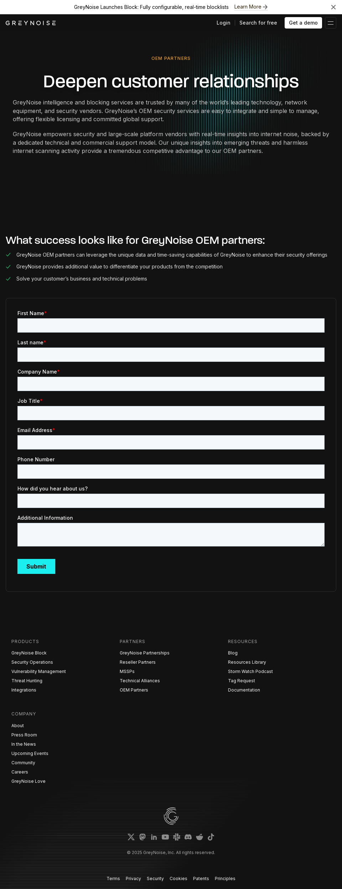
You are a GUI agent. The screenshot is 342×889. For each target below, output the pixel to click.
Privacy (133, 878)
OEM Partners (134, 690)
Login (223, 23)
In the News (23, 744)
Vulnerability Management (38, 671)
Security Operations (32, 662)
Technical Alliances (140, 680)
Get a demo (303, 23)
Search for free (258, 23)
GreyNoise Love (28, 781)
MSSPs (127, 671)
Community (23, 762)
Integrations (23, 690)
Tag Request (241, 680)
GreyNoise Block (29, 653)
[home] (31, 23)
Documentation (244, 690)
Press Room (24, 735)
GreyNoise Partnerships (145, 653)
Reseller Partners (138, 662)
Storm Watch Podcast (250, 671)
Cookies (178, 878)
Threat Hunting (26, 680)
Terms (113, 878)
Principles (225, 878)
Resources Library (247, 662)
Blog (233, 653)
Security (155, 878)
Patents (201, 878)
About (17, 725)
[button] (330, 23)
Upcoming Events (29, 753)
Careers (19, 772)
